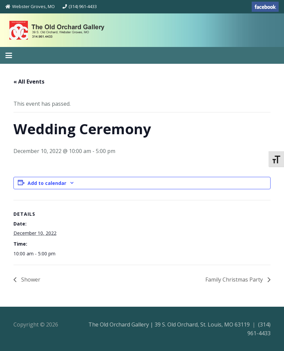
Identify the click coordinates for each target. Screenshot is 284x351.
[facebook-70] (265, 7)
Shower (30, 279)
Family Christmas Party (234, 279)
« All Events (28, 81)
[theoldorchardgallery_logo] (71, 30)
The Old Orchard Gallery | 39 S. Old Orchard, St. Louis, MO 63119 (169, 324)
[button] (8, 55)
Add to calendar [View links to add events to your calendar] (47, 183)
